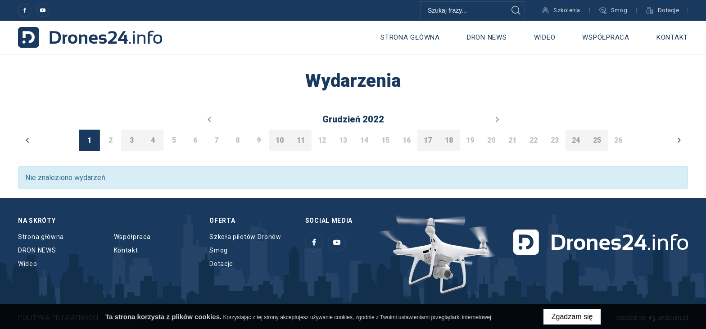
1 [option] (89, 140)
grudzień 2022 (353, 119)
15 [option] (385, 140)
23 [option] (555, 140)
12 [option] (322, 140)
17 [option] (428, 140)
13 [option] (343, 140)
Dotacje (221, 263)
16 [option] (407, 140)
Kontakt (672, 37)
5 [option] (174, 140)
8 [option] (237, 140)
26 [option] (618, 140)
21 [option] (512, 140)
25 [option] (597, 140)
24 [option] (576, 140)
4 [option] (153, 140)
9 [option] (259, 140)
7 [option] (216, 140)
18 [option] (449, 140)
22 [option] (534, 140)
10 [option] (280, 140)
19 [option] (470, 140)
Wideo (545, 37)
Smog (218, 250)
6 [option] (195, 140)
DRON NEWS (487, 37)
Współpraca (605, 37)
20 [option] (491, 140)
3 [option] (132, 140)
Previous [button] (27, 140)
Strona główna (410, 37)
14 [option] (364, 140)
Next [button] (679, 140)
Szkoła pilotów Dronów (245, 236)
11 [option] (301, 140)
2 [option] (111, 140)
